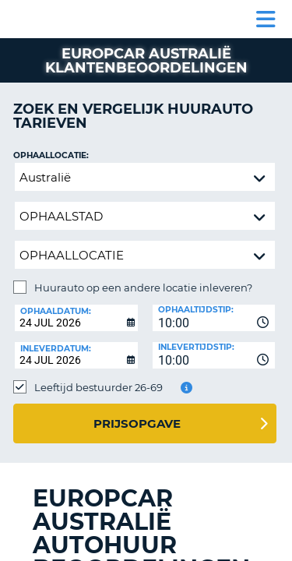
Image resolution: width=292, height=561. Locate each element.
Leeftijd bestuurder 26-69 (98, 387)
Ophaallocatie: (51, 155)
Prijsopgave (137, 423)
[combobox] (214, 318)
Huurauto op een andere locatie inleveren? (143, 287)
